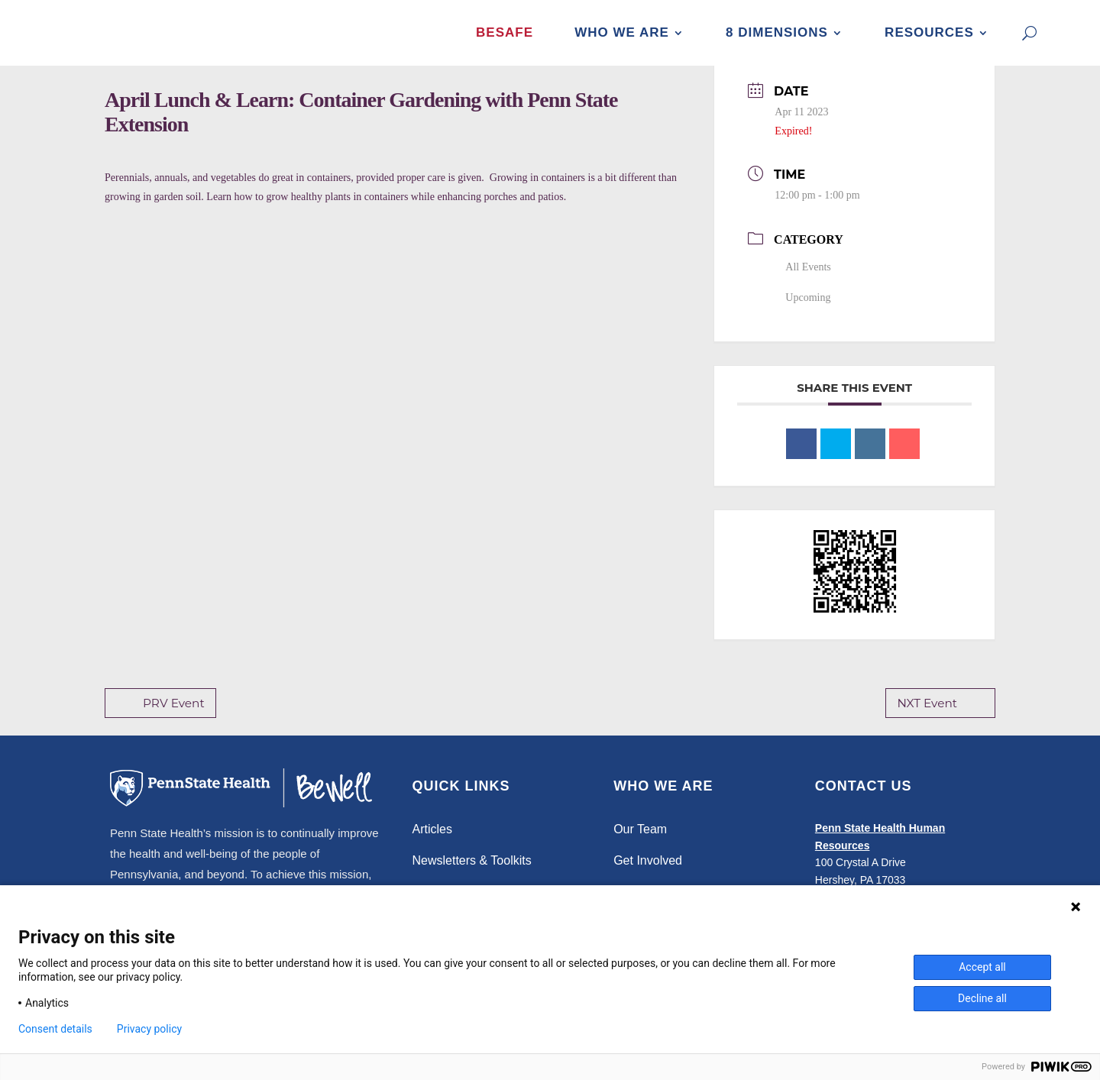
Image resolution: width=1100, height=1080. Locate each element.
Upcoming (802, 313)
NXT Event (941, 719)
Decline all (982, 998)
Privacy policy (149, 1029)
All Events (803, 283)
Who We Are (621, 32)
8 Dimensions (777, 32)
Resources (929, 32)
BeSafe (504, 32)
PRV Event (159, 719)
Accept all (982, 967)
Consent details (55, 1029)
